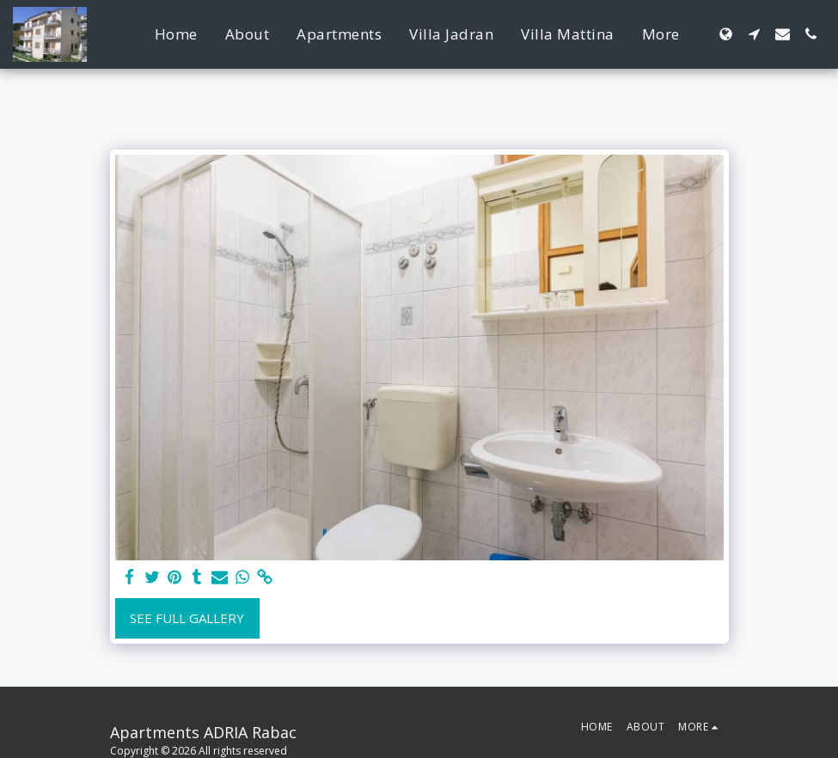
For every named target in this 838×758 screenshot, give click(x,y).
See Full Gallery (187, 618)
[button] (754, 34)
